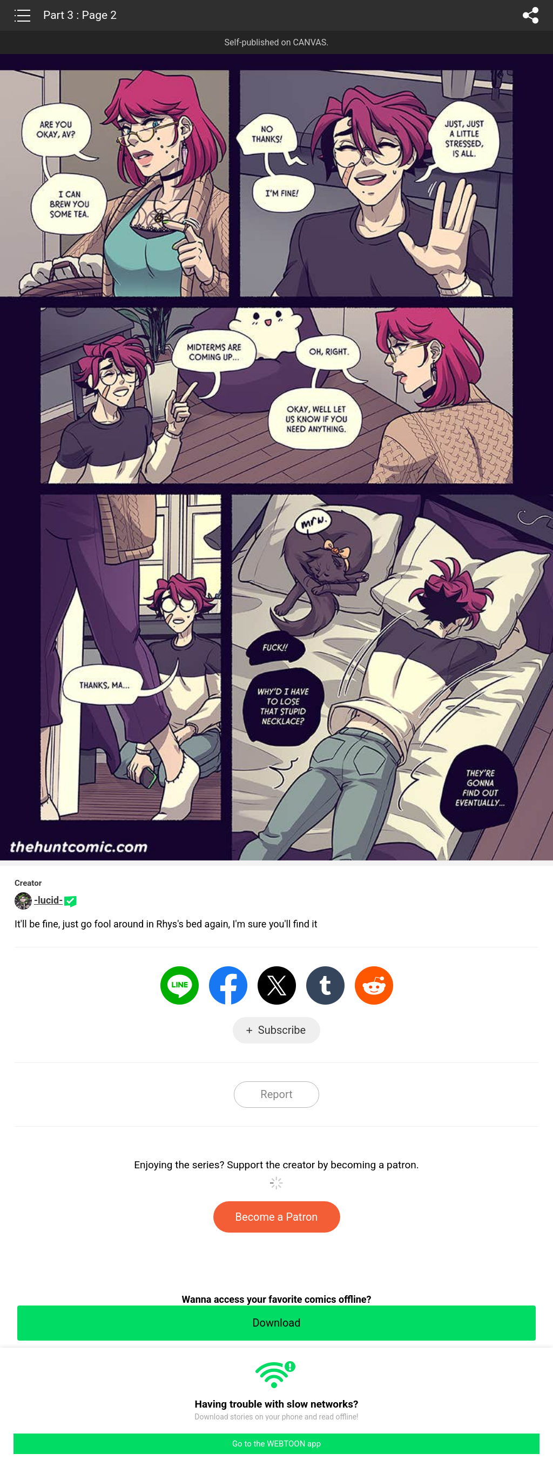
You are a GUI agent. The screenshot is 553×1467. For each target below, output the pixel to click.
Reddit (374, 985)
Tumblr (325, 985)
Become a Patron (276, 1216)
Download (276, 1322)
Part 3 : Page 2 (80, 15)
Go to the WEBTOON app (276, 1444)
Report (276, 1094)
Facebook (228, 985)
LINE (179, 985)
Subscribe (282, 1030)
